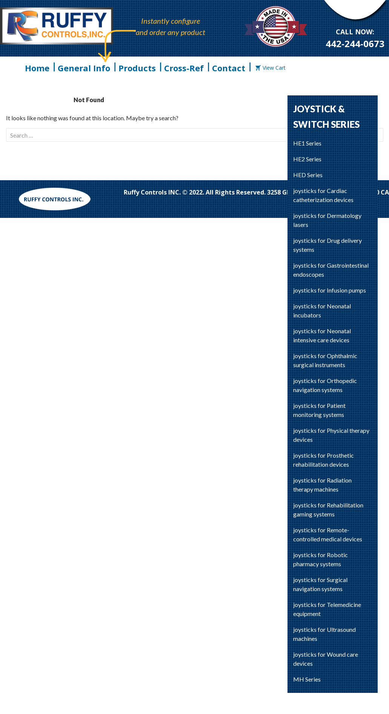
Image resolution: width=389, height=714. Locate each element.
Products (137, 68)
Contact (228, 68)
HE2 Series (307, 158)
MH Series (307, 679)
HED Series (308, 174)
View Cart (270, 67)
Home (37, 68)
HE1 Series (307, 143)
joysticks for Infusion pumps (329, 290)
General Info (84, 68)
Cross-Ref (184, 68)
